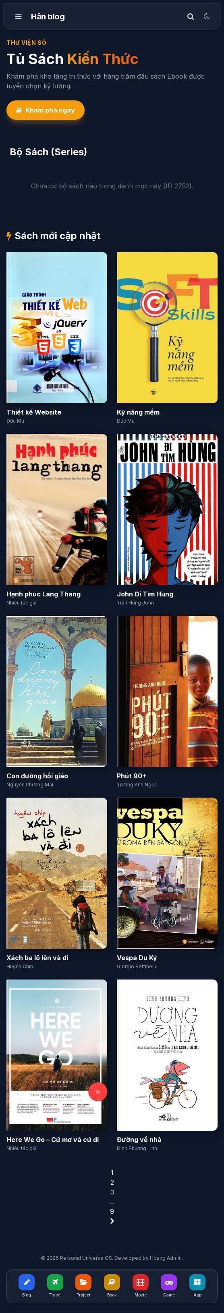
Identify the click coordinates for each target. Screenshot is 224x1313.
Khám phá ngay (45, 110)
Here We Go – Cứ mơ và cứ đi (52, 1140)
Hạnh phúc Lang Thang (43, 594)
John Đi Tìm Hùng (145, 594)
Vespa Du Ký (137, 958)
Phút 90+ (131, 776)
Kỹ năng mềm (138, 412)
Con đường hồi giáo (37, 776)
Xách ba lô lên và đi (37, 958)
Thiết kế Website (33, 412)
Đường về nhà (139, 1140)
